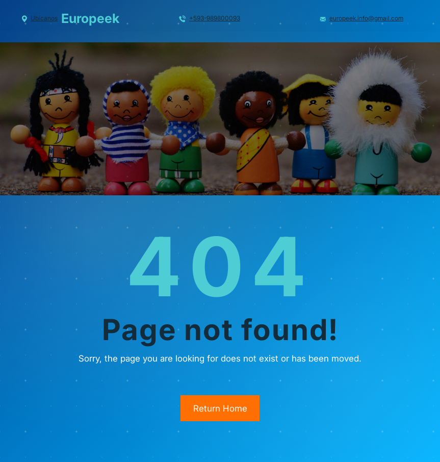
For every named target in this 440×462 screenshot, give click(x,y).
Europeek (90, 18)
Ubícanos (44, 18)
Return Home (220, 408)
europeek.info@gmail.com (366, 18)
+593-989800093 (214, 18)
